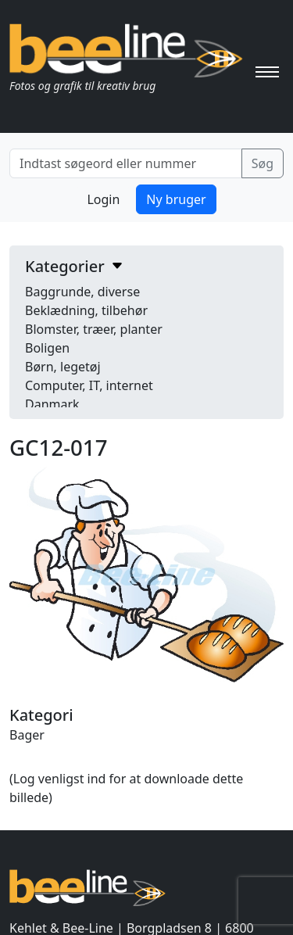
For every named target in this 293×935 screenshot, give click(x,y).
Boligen (47, 347)
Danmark (52, 404)
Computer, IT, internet (89, 385)
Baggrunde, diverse (82, 291)
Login (103, 199)
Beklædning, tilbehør (86, 310)
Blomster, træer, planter (94, 329)
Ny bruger (175, 199)
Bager (27, 734)
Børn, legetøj (63, 366)
